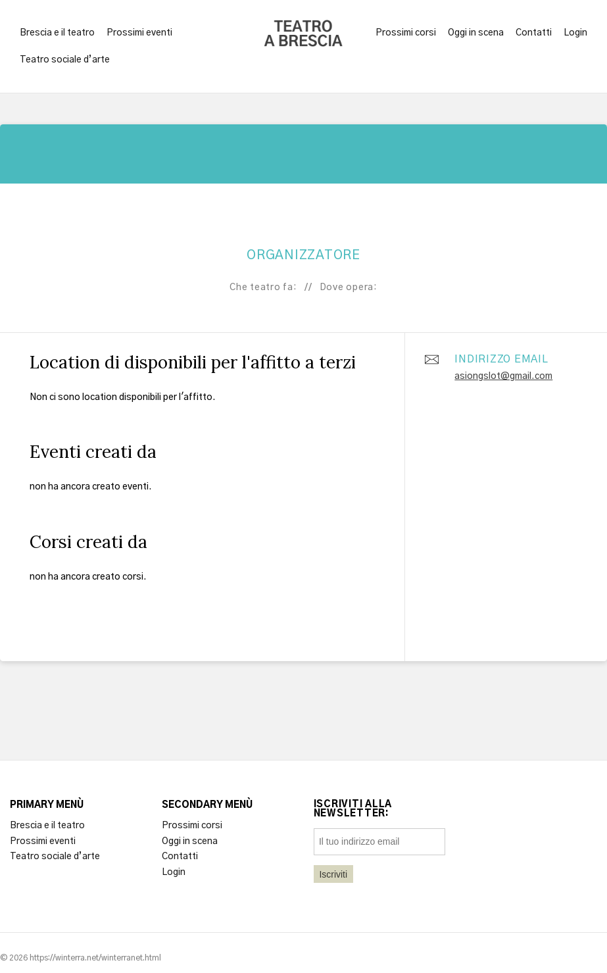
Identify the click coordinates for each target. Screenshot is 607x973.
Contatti (534, 32)
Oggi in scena (476, 32)
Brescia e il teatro (57, 32)
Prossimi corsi (406, 32)
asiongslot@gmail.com (503, 376)
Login (575, 32)
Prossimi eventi (139, 32)
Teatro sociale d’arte (65, 59)
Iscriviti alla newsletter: (353, 809)
